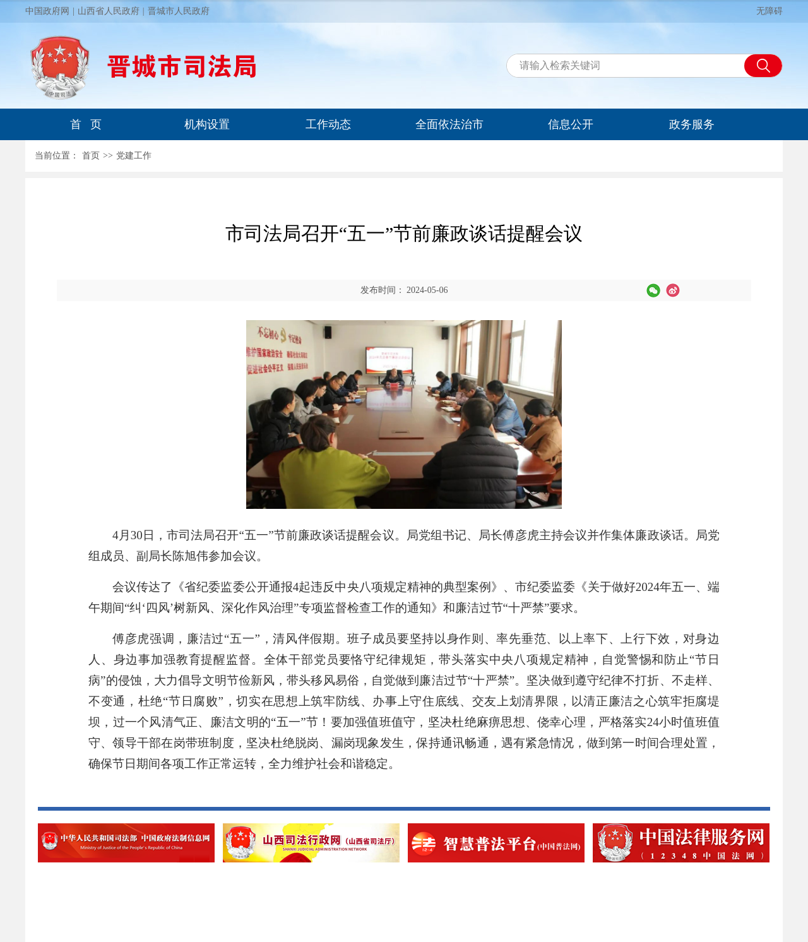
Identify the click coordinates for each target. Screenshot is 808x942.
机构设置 (207, 124)
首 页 (86, 124)
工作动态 (328, 124)
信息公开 (570, 124)
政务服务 (692, 124)
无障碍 (769, 11)
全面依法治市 (449, 124)
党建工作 (134, 155)
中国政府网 (47, 11)
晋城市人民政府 (179, 11)
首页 (91, 155)
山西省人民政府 (109, 11)
